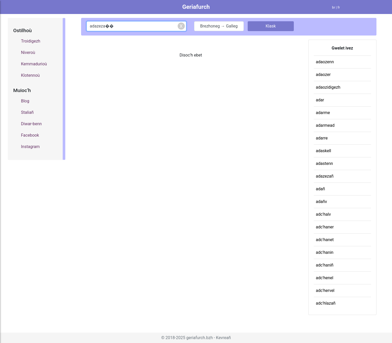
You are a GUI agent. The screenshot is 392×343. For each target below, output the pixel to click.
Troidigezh (30, 41)
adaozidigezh (328, 87)
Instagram (30, 146)
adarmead (325, 125)
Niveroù (28, 52)
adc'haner (325, 227)
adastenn (324, 163)
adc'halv (323, 214)
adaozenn (325, 61)
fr (339, 7)
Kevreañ (223, 337)
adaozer (323, 74)
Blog (25, 101)
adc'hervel (325, 290)
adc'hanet (325, 239)
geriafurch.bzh (199, 337)
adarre (322, 138)
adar (320, 99)
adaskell (323, 150)
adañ (320, 188)
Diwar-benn (31, 123)
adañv (321, 201)
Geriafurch (196, 6)
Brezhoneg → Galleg (219, 26)
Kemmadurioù (34, 63)
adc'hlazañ (326, 303)
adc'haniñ (324, 265)
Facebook (30, 135)
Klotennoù (30, 75)
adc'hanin (324, 252)
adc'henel (324, 277)
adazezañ (324, 176)
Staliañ (27, 112)
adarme (323, 112)
